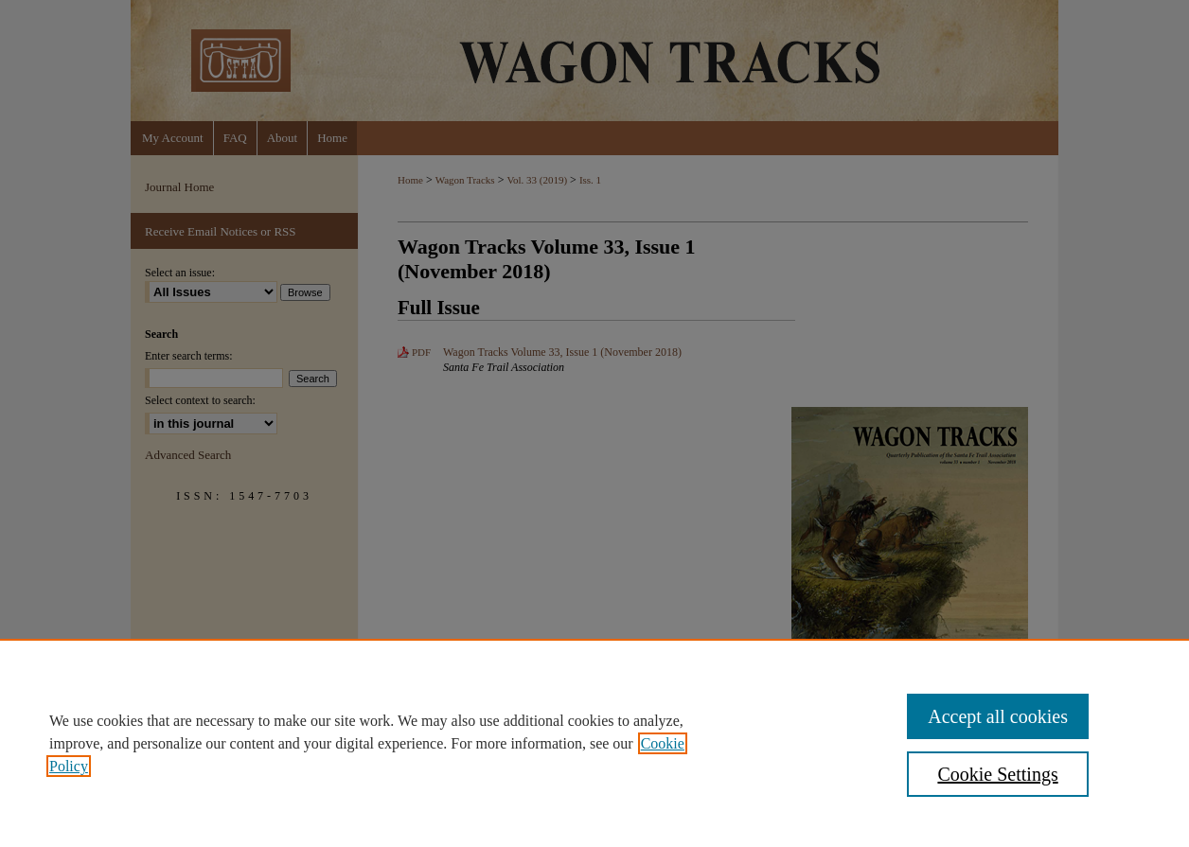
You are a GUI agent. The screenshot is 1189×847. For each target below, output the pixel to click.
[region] (594, 743)
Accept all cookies (998, 716)
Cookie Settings (997, 774)
